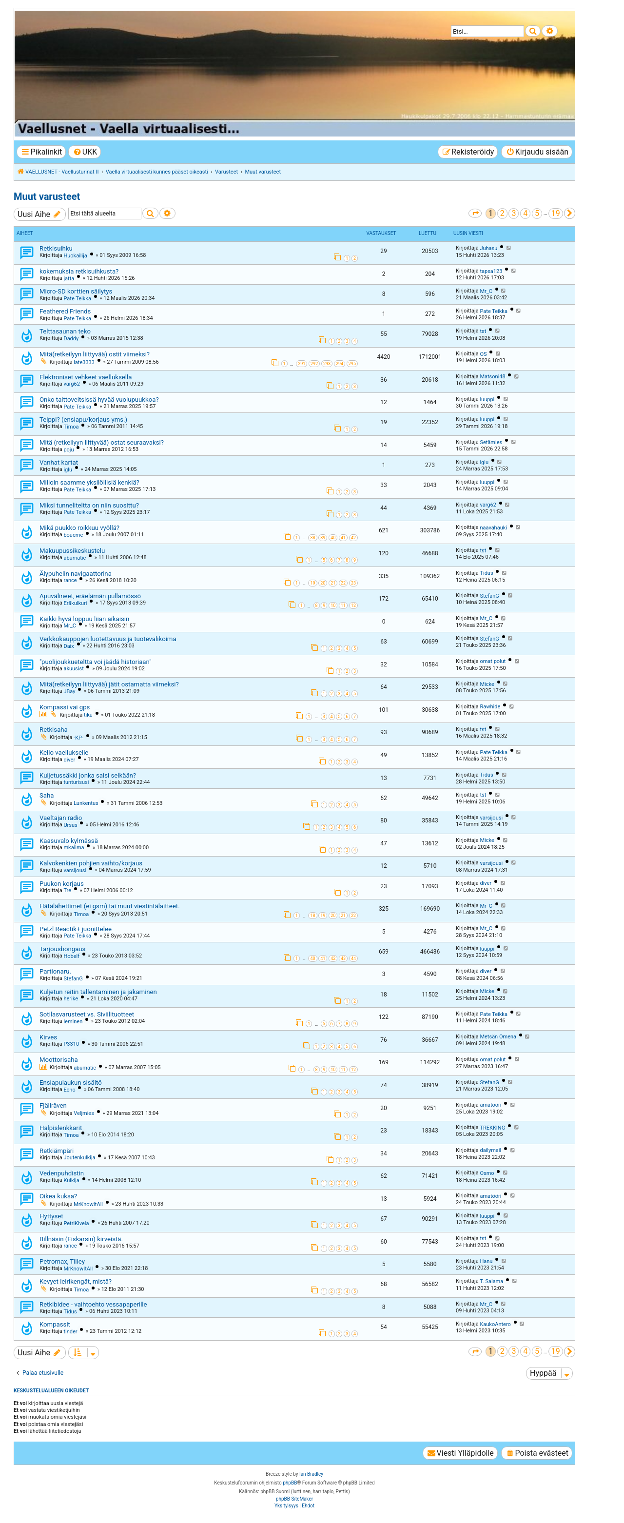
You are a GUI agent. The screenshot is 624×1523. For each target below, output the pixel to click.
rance (70, 580)
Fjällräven (53, 1105)
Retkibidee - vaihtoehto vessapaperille (93, 1304)
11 (343, 605)
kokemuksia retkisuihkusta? (78, 271)
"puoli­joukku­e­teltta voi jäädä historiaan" (95, 661)
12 (353, 605)
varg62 (71, 384)
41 (343, 537)
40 (333, 537)
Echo (69, 1090)
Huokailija (75, 256)
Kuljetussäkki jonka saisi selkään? (87, 775)
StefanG (489, 596)
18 (312, 915)
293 (327, 363)
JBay (69, 691)
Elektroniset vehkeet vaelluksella (85, 377)
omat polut (493, 661)
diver (69, 760)
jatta (68, 278)
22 (343, 583)
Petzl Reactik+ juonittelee (75, 929)
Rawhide (490, 706)
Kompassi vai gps (64, 707)
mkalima (73, 847)
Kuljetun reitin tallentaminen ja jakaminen (98, 992)
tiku (88, 715)
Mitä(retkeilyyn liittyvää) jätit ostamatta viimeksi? (109, 684)
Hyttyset (51, 1216)
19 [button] (555, 213)
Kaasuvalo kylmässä (68, 840)
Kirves (48, 1037)
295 (352, 363)
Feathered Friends (65, 311)
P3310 (71, 1044)
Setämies (491, 442)
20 (322, 583)
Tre (67, 890)
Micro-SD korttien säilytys (75, 291)
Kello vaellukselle (63, 752)
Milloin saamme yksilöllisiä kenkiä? (89, 482)
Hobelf (71, 956)
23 (353, 583)
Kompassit (54, 1324)
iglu (67, 470)
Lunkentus (86, 803)
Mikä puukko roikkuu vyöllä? (79, 527)
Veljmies (84, 1113)
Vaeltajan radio (60, 817)
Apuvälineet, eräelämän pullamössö (90, 596)
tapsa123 (491, 271)
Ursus (70, 825)
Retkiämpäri (56, 1150)
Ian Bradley (311, 1474)
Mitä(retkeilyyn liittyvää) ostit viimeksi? (94, 354)
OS (483, 354)
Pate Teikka (77, 298)
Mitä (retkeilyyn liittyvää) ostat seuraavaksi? (101, 442)
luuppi (487, 399)
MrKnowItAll (88, 1204)
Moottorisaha (58, 1059)
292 (314, 363)
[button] (475, 213)
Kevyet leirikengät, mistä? (75, 1281)
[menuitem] (84, 151)
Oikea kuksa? (58, 1196)
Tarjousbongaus (62, 949)
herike (70, 999)
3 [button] (513, 213)
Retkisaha (53, 729)
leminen (72, 1021)
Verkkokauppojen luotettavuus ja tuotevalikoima (107, 639)
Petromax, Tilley (62, 1261)
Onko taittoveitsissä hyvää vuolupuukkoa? (99, 399)
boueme (73, 535)
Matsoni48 (492, 376)
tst (483, 331)
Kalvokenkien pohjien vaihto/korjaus (90, 863)
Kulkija (71, 1180)
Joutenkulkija (79, 1157)
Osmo (487, 1173)
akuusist (73, 668)
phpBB (290, 1482)
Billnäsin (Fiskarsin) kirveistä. (81, 1239)
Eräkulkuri (75, 603)
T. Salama (491, 1281)
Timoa (70, 427)
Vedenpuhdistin (61, 1173)
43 (343, 958)
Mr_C (486, 291)
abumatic (74, 558)
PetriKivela (76, 1223)
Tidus (486, 573)
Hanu (486, 1261)
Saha (46, 795)
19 (312, 583)
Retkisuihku (56, 248)
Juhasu (488, 248)
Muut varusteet (47, 196)
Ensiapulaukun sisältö (70, 1082)
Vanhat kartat (58, 462)
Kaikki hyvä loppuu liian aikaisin (84, 619)
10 (333, 605)
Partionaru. (55, 971)
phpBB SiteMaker (294, 1499)
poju (68, 450)
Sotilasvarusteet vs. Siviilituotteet (86, 1014)
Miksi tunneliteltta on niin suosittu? (89, 505)
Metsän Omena (498, 1037)
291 (301, 363)
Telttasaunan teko (65, 331)
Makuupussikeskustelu (72, 550)
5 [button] (537, 213)
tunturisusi (76, 782)
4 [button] (525, 213)
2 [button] (502, 213)
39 (322, 537)
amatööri (490, 1105)
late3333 (84, 362)
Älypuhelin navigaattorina (75, 573)
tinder (70, 1331)
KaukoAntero (495, 1324)
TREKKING (492, 1128)
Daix (68, 646)
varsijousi (491, 818)
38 (312, 537)
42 (353, 537)
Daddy (70, 338)
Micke (487, 684)
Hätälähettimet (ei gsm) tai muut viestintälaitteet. (109, 906)
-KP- (78, 738)
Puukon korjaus (61, 883)
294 (339, 363)
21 (333, 583)
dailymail (490, 1150)
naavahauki (493, 528)
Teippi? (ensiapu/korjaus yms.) (83, 419)
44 (353, 958)
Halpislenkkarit (60, 1128)
